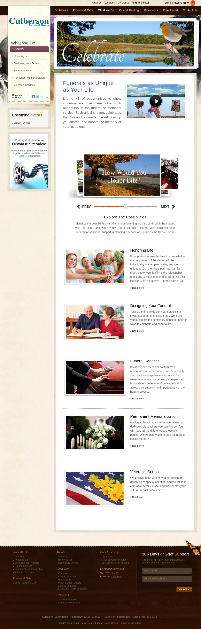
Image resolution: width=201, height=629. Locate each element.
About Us (96, 2)
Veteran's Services (24, 84)
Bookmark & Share (29, 95)
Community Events (68, 563)
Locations (110, 2)
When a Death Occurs (69, 582)
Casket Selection (67, 576)
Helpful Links (65, 579)
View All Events (22, 123)
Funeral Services (23, 70)
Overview (19, 48)
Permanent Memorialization (29, 77)
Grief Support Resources (115, 559)
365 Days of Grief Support (115, 563)
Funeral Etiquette (67, 586)
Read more (138, 288)
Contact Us (123, 2)
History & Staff (65, 559)
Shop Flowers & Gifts (26, 582)
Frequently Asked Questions (73, 589)
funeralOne (136, 623)
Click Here (117, 576)
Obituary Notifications (69, 602)
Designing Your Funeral (27, 63)
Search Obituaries (67, 599)
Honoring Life (21, 56)
